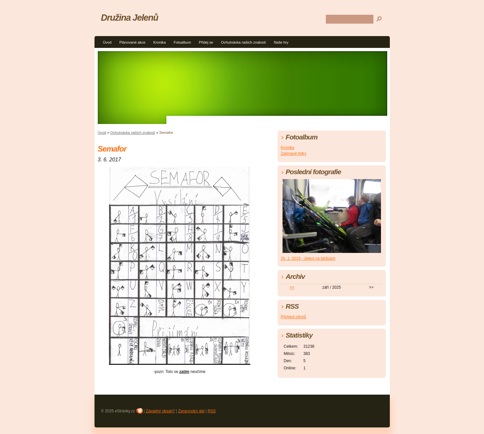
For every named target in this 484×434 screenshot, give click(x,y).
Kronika (159, 42)
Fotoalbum (182, 42)
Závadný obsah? (160, 411)
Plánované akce (132, 42)
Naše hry (281, 42)
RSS (212, 411)
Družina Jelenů (129, 17)
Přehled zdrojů (293, 317)
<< (292, 287)
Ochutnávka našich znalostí (243, 42)
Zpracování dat (191, 411)
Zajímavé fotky (293, 153)
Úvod (107, 42)
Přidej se (206, 42)
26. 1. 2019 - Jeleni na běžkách (308, 258)
